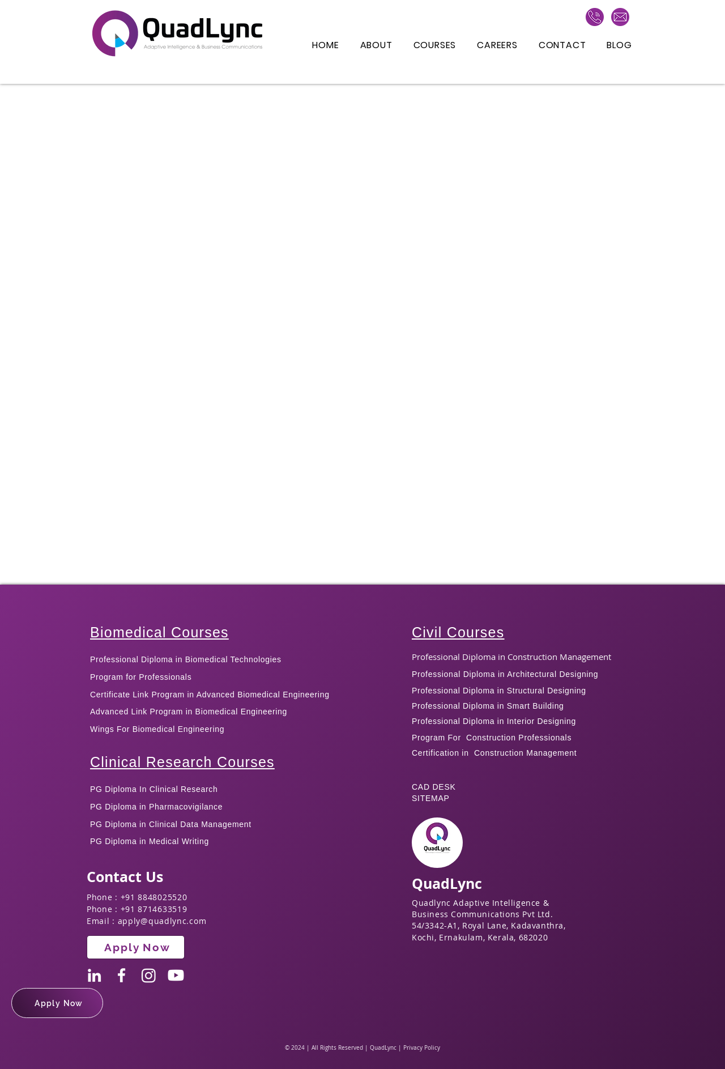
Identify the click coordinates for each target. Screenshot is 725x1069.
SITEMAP (431, 798)
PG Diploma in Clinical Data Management (170, 824)
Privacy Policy (421, 1047)
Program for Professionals (142, 677)
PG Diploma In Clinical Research (154, 789)
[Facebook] (121, 975)
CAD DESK (434, 786)
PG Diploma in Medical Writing (149, 841)
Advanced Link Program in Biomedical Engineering (188, 711)
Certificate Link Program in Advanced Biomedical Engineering (210, 694)
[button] (57, 1003)
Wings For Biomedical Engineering (157, 729)
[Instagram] (148, 975)
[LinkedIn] (94, 975)
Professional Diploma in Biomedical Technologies (186, 659)
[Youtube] (176, 975)
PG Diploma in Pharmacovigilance (156, 806)
